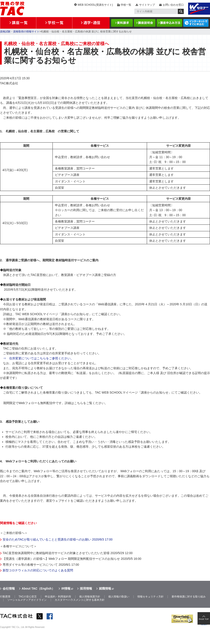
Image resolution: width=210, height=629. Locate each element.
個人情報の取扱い (118, 596)
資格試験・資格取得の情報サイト (19, 31)
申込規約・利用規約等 (58, 596)
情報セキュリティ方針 (150, 596)
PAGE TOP (204, 619)
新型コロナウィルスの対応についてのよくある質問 (38, 570)
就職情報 (105, 588)
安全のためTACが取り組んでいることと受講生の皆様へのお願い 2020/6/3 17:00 (57, 539)
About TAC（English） (38, 588)
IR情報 (65, 588)
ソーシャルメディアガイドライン (27, 599)
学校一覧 (126, 4)
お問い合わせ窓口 (173, 4)
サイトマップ (147, 4)
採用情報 (86, 588)
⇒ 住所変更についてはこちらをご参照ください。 (38, 358)
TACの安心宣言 (28, 596)
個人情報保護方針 (89, 596)
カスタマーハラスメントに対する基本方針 (80, 599)
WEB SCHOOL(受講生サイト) (95, 4)
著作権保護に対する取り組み (189, 596)
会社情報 (9, 588)
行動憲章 (5, 596)
